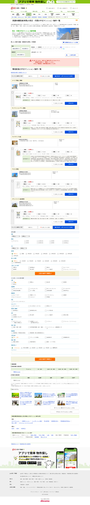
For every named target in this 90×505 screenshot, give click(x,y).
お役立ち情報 (12, 487)
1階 (14, 282)
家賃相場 (37, 437)
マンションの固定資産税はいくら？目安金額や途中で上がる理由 (72, 395)
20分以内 (63, 261)
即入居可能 (46, 421)
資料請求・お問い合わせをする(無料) (64, 76)
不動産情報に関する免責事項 (25, 444)
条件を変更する (20, 54)
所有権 (14, 314)
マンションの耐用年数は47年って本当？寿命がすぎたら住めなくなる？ (49, 403)
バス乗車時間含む (17, 262)
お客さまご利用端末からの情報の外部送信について (39, 473)
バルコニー (32, 297)
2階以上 (15, 267)
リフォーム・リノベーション (69, 269)
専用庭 (48, 297)
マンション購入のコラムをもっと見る (65, 407)
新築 (23, 253)
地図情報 (71, 487)
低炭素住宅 (49, 337)
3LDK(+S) (41, 242)
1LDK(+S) (41, 241)
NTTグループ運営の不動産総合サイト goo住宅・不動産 (22, 4)
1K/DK (27, 241)
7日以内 (47, 347)
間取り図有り (16, 341)
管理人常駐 (65, 314)
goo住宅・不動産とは (24, 473)
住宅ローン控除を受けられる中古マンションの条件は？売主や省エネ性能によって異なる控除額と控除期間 (26, 395)
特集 (21, 487)
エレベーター (66, 267)
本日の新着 (25, 347)
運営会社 (57, 491)
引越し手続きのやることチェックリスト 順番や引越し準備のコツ (72, 403)
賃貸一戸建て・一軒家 (33, 479)
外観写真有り (33, 341)
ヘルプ (41, 491)
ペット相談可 (50, 269)
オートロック (16, 306)
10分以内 (47, 261)
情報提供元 (64, 473)
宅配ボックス (33, 295)
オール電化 (32, 290)
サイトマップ (51, 491)
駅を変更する (25, 48)
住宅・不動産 (74, 435)
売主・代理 (15, 337)
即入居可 (32, 269)
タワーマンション (15, 421)
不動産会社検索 (40, 487)
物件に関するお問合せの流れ (55, 473)
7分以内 (39, 261)
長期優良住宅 (66, 337)
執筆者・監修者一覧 (64, 487)
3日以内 (40, 347)
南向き (48, 267)
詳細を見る (71, 103)
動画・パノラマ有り (51, 341)
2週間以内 (54, 347)
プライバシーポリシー (34, 491)
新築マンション (23, 481)
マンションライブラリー (31, 487)
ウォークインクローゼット (19, 301)
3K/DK (27, 242)
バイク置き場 (50, 310)
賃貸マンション (41, 479)
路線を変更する (16, 48)
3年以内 (30, 253)
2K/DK (52, 241)
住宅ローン (56, 481)
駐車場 (46, 479)
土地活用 (27, 484)
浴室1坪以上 (66, 290)
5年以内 (37, 253)
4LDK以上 (66, 242)
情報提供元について (15, 444)
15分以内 (55, 261)
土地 (48, 435)
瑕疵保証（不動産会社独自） (19, 332)
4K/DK (52, 242)
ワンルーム (15, 240)
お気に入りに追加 (45, 76)
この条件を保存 (72, 55)
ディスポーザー (66, 288)
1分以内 (24, 261)
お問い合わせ (45, 491)
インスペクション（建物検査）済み (54, 328)
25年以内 (70, 253)
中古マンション (30, 481)
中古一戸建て (42, 435)
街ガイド (51, 487)
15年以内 (53, 253)
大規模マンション (26, 421)
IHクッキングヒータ (51, 288)
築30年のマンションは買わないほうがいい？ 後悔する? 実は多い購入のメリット (49, 395)
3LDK (17, 428)
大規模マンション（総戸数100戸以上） (35, 322)
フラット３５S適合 (34, 337)
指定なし (16, 253)
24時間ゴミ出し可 (17, 316)
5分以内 (31, 261)
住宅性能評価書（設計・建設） (37, 327)
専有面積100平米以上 (65, 421)
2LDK (13, 428)
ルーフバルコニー (17, 297)
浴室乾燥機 (49, 290)
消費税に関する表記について (37, 476)
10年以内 (45, 253)
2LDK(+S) (66, 241)
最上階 (48, 282)
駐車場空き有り (33, 310)
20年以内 (61, 253)
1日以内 (33, 347)
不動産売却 (22, 484)
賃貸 (52, 435)
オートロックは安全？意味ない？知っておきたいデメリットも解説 (26, 403)
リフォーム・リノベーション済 (26, 422)
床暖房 (64, 295)
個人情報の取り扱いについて (25, 476)
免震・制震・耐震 (17, 327)
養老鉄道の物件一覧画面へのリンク (19, 72)
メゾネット (49, 321)
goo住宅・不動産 (13, 473)
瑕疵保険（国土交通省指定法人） (37, 332)
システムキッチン (34, 288)
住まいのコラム (57, 487)
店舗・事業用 (25, 479)
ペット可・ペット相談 (37, 421)
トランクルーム (50, 295)
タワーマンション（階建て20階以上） (17, 322)
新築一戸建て (34, 435)
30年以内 (16, 255)
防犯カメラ (49, 306)
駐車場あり (32, 267)
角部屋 (14, 269)
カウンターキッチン (17, 288)
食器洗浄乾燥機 (16, 290)
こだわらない (17, 347)
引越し (24, 487)
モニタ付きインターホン (35, 306)
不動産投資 (51, 481)
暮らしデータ (44, 437)
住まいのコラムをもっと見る (65, 411)
